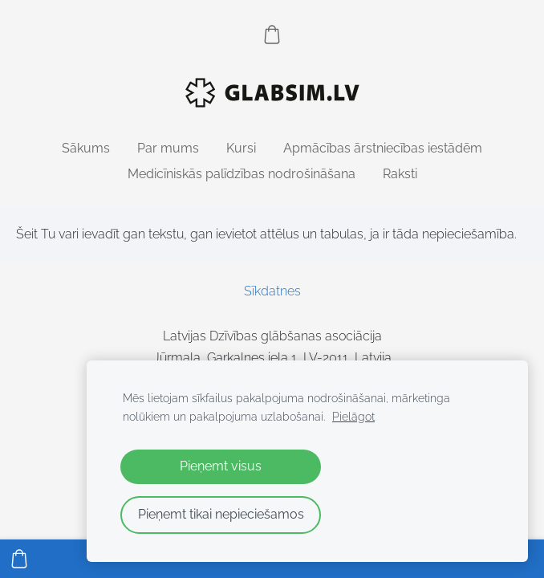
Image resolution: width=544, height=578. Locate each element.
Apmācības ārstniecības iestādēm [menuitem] (382, 148)
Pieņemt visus (221, 466)
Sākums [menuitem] (86, 148)
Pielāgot (353, 416)
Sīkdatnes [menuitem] (272, 291)
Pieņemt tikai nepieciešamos (221, 514)
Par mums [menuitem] (168, 148)
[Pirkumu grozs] (272, 34)
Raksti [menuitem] (400, 173)
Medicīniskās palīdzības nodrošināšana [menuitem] (241, 173)
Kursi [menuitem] (241, 148)
